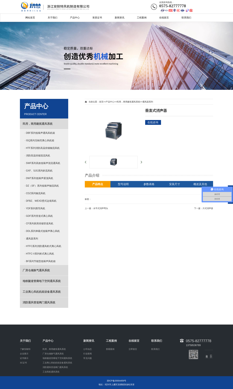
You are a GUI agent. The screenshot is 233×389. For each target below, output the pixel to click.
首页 (101, 102)
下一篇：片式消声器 (203, 208)
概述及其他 (200, 184)
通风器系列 (32, 238)
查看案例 (110, 368)
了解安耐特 (25, 368)
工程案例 (142, 17)
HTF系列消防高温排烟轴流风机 (43, 148)
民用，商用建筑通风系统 (128, 102)
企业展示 (24, 373)
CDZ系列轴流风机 (35, 193)
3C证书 (23, 382)
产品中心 (75, 17)
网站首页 (30, 17)
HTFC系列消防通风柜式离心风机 (43, 246)
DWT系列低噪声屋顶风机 (39, 178)
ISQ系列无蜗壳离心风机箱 (40, 140)
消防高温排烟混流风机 (38, 155)
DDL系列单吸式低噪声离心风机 (43, 231)
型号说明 (123, 184)
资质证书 (97, 17)
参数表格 (149, 184)
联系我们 (186, 17)
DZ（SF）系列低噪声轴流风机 (42, 185)
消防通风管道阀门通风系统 (55, 386)
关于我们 (52, 17)
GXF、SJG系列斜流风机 (39, 170)
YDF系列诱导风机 (35, 208)
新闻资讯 (119, 17)
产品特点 (97, 184)
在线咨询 (152, 122)
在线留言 (164, 17)
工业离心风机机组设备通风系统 (57, 382)
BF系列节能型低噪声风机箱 (41, 261)
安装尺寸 (174, 184)
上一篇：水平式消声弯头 (96, 208)
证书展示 (24, 377)
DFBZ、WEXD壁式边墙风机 (41, 201)
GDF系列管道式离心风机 (39, 216)
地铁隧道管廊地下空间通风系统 (57, 377)
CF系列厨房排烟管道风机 (39, 223)
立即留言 (133, 368)
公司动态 (87, 368)
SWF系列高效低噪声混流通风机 (43, 163)
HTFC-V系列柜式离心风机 (40, 253)
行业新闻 (87, 373)
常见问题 (87, 377)
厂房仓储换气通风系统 (53, 373)
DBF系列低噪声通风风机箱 (40, 133)
